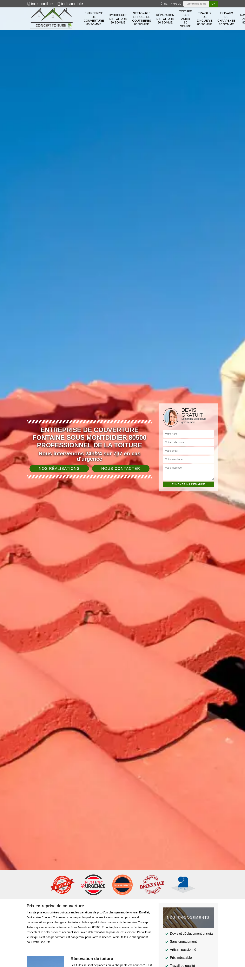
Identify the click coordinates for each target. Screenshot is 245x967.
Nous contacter (120, 469)
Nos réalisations (59, 469)
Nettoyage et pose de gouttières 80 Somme (141, 19)
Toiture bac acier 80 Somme (185, 19)
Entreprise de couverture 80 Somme (94, 19)
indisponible (40, 4)
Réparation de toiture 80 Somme (165, 18)
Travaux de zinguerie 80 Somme (204, 19)
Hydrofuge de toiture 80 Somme (118, 18)
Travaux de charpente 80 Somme (226, 19)
